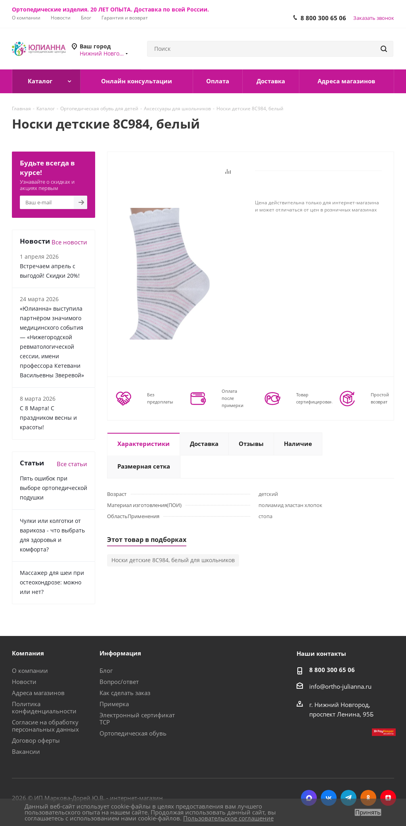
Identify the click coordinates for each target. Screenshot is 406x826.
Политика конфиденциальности (44, 707)
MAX (309, 798)
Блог (106, 670)
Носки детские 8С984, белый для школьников (173, 560)
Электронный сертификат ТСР (137, 718)
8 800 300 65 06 (323, 18)
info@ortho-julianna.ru (340, 686)
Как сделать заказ (125, 693)
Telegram (348, 798)
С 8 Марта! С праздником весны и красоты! (48, 417)
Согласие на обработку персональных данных (45, 725)
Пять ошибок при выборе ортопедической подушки (53, 487)
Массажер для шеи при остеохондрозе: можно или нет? (52, 582)
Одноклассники (368, 798)
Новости (24, 682)
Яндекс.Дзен (388, 798)
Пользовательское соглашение (228, 818)
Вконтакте (329, 798)
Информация (120, 653)
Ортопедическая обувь (133, 733)
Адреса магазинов (38, 693)
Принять (368, 812)
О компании (30, 670)
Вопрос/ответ (119, 682)
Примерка (114, 704)
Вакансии (26, 751)
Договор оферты (36, 740)
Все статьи (72, 464)
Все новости (69, 242)
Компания (28, 653)
